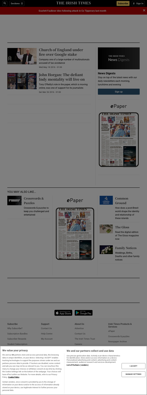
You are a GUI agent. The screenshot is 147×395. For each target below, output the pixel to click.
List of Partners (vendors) (77, 365)
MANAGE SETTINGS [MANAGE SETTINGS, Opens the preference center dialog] (133, 374)
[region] (73, 370)
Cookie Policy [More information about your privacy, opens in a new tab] (13, 377)
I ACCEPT (133, 366)
